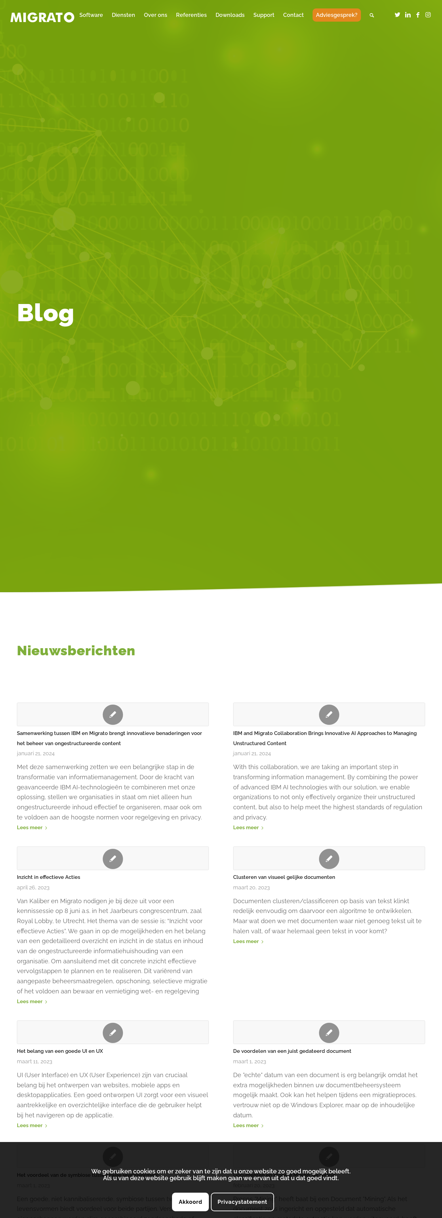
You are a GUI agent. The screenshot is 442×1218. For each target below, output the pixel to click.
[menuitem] (91, 15)
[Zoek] (371, 15)
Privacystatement (242, 1202)
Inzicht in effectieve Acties (48, 877)
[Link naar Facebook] (418, 15)
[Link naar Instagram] (428, 15)
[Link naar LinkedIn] (408, 15)
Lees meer (33, 827)
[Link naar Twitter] (398, 15)
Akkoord (190, 1202)
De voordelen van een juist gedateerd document (292, 1051)
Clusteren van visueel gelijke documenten (284, 877)
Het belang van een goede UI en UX (60, 1051)
